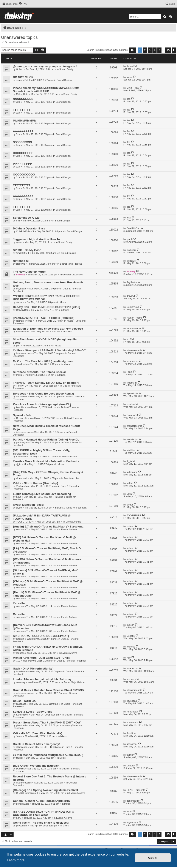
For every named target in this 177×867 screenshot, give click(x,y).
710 (18, 660)
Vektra (19, 486)
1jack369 (21, 253)
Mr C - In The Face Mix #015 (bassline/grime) (43, 361)
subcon (20, 529)
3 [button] (150, 50)
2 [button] (145, 50)
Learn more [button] (16, 860)
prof (18, 345)
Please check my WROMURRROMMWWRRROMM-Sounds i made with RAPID (46, 89)
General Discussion (72, 274)
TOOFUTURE (23, 521)
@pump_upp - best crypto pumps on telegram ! (45, 66)
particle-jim (22, 442)
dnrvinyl (20, 302)
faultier (19, 757)
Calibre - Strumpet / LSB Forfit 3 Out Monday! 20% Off (49, 350)
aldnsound (21, 478)
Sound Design (66, 69)
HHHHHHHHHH (23, 153)
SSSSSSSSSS (22, 142)
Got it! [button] (152, 857)
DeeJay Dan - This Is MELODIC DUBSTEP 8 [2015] (46, 307)
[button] (132, 50)
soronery (20, 682)
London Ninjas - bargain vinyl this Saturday (42, 679)
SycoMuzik (22, 396)
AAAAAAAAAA (23, 131)
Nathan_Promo (24, 320)
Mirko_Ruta (22, 94)
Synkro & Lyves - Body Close (32, 711)
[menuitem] (23, 3)
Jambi (19, 736)
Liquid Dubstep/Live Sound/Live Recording (42, 494)
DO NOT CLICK (23, 77)
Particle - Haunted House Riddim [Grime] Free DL (46, 439)
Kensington (22, 714)
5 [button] (159, 50)
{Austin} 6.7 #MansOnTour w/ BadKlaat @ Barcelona (48, 526)
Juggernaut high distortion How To (36, 239)
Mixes (63, 302)
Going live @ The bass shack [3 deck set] (40, 822)
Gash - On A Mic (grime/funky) (33, 668)
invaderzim (22, 364)
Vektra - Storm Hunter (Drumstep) (35, 483)
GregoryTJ (21, 418)
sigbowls (20, 263)
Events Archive (69, 456)
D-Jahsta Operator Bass (29, 228)
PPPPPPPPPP (22, 163)
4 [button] (154, 50)
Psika (19, 375)
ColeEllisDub (23, 231)
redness (20, 653)
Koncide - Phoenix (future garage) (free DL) (42, 404)
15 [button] (168, 50)
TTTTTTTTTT (21, 109)
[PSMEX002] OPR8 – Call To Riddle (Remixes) (43, 317)
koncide (20, 407)
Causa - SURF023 (24, 701)
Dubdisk (20, 768)
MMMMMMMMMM (25, 120)
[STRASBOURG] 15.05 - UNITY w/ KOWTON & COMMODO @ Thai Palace (43, 813)
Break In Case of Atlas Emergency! (36, 744)
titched (19, 69)
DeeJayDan (22, 310)
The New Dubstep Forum (29, 271)
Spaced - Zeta (22, 415)
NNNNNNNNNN (23, 99)
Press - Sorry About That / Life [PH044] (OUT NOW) (47, 722)
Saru (18, 817)
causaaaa (21, 704)
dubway (20, 274)
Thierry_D (21, 385)
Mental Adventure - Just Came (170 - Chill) (41, 657)
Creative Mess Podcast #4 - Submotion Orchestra (46, 461)
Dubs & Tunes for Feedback (71, 507)
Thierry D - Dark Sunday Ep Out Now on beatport (46, 382)
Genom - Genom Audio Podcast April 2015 (41, 800)
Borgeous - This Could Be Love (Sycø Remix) (43, 393)
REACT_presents (25, 793)
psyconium (22, 825)
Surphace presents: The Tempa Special (39, 372)
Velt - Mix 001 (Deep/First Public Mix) (37, 733)
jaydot (19, 507)
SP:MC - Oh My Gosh (27, 250)
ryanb (19, 242)
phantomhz (22, 725)
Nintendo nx (21, 260)
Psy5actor (21, 288)
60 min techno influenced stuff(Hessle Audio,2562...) (48, 754)
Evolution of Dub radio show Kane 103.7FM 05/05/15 (48, 328)
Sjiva (18, 497)
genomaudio (22, 803)
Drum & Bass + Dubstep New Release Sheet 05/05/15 (48, 690)
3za (18, 102)
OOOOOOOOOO (24, 174)
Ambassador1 (23, 331)
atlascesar (21, 747)
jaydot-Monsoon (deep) (28, 504)
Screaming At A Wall (26, 217)
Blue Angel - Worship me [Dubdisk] (36, 765)
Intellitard (21, 456)
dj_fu (18, 464)
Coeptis (20, 639)
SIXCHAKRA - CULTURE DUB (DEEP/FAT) (41, 636)
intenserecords (24, 353)
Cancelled (19, 603)
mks (18, 220)
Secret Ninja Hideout (71, 263)
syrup (19, 80)
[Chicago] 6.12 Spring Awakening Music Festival (45, 790)
